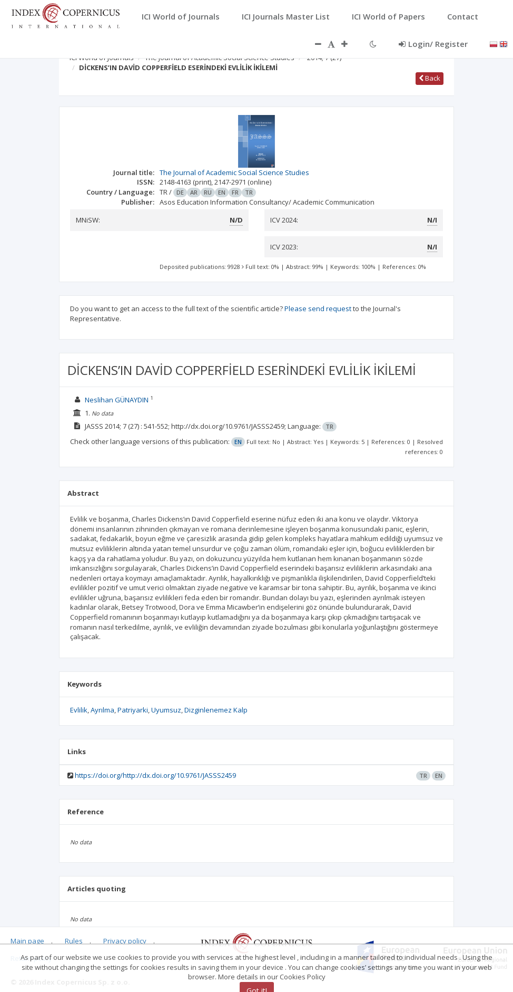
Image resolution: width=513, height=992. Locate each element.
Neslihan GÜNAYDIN (117, 399)
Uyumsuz (166, 710)
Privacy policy (124, 941)
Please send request (317, 308)
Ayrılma (102, 710)
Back (429, 78)
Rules (74, 941)
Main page (27, 941)
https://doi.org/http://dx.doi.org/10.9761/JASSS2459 (155, 775)
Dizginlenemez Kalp (216, 710)
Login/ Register (433, 43)
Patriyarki (132, 710)
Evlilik (78, 710)
